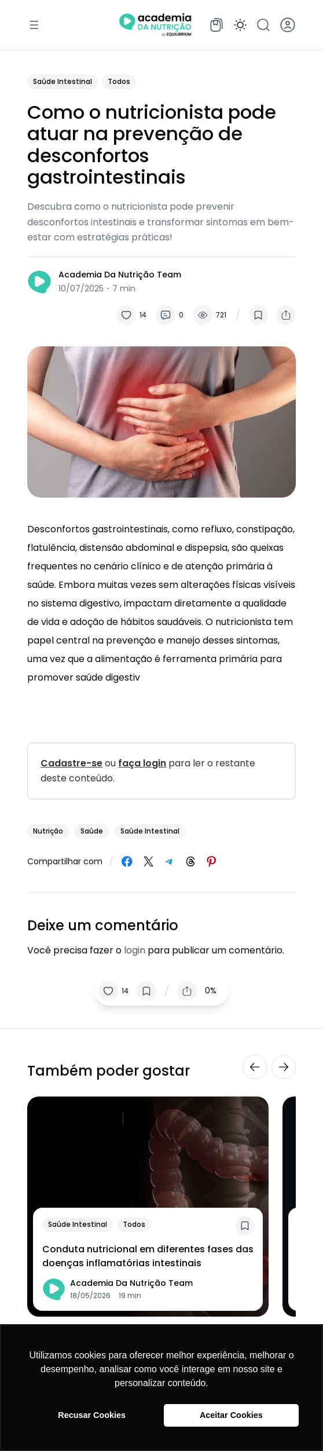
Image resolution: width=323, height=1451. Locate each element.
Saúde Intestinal (62, 81)
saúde (91, 831)
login (134, 950)
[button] (240, 25)
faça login (142, 763)
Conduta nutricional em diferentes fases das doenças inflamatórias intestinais (148, 1256)
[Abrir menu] (34, 25)
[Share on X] (148, 861)
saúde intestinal (149, 831)
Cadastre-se (71, 763)
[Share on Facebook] (127, 861)
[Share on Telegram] (169, 861)
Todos (119, 81)
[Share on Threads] (190, 861)
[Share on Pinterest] (211, 861)
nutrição (48, 831)
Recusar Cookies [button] (92, 1415)
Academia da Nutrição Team (119, 274)
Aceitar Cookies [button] (231, 1415)
